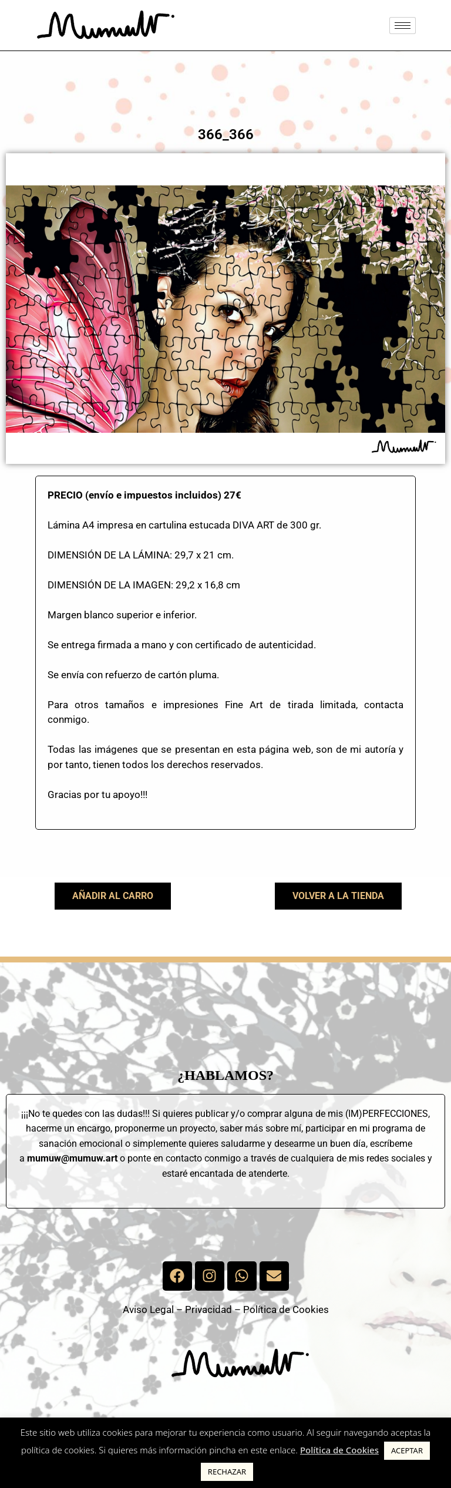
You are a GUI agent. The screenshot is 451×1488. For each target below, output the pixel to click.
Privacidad (208, 1309)
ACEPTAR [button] (407, 1450)
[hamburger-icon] (402, 25)
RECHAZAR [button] (227, 1471)
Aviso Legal (148, 1309)
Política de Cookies (286, 1309)
